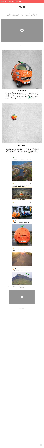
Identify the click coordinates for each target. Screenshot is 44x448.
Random (9, 1)
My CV (20, 1)
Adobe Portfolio (23, 308)
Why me (16, 1)
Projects (2, 1)
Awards (6, 1)
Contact (13, 1)
